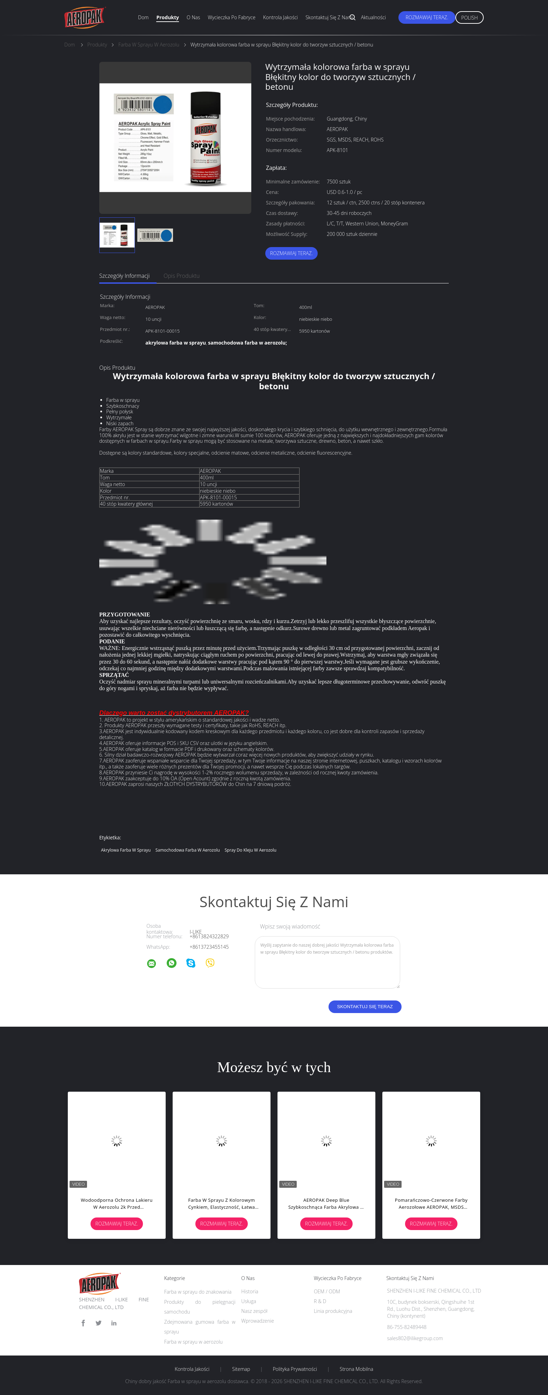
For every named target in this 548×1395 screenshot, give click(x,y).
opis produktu (182, 276)
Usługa (248, 1301)
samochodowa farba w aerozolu (188, 850)
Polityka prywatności (295, 1369)
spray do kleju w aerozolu (250, 850)
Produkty (167, 17)
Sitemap (241, 1369)
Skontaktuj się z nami (329, 17)
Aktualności (373, 17)
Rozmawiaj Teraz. (426, 17)
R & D (320, 1301)
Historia (249, 1291)
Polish (469, 17)
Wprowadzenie (257, 1320)
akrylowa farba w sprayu (126, 850)
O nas (193, 17)
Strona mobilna (356, 1369)
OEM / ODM (327, 1291)
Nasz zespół (254, 1311)
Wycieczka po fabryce (231, 17)
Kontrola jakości (280, 17)
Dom (143, 17)
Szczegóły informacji (124, 276)
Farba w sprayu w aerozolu (193, 1341)
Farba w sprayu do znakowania (198, 1291)
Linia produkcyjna (333, 1311)
